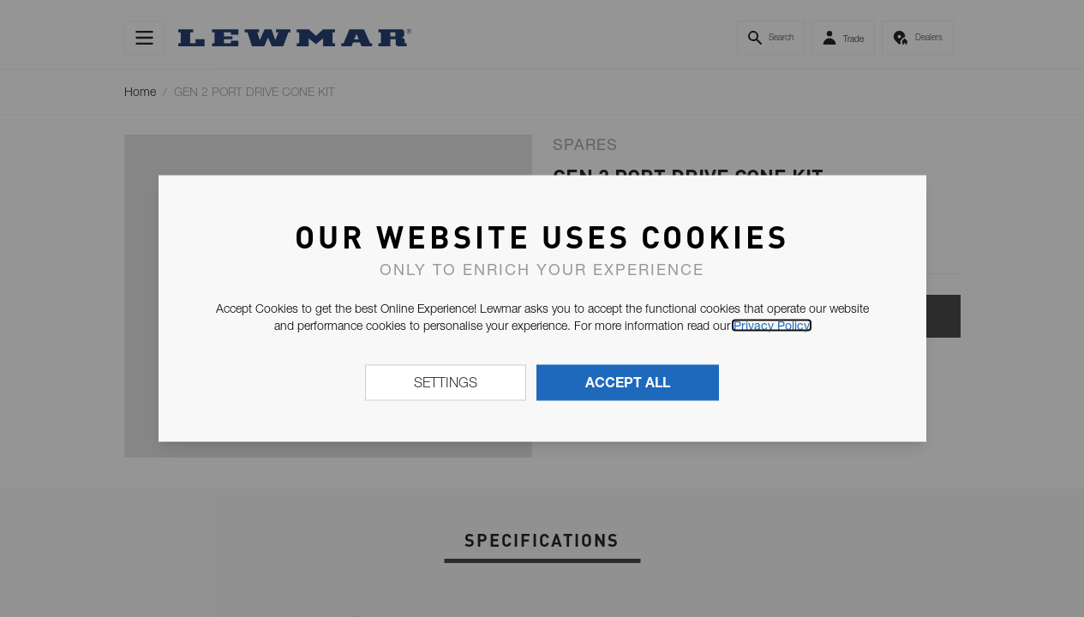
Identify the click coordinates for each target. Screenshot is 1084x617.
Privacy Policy (772, 325)
